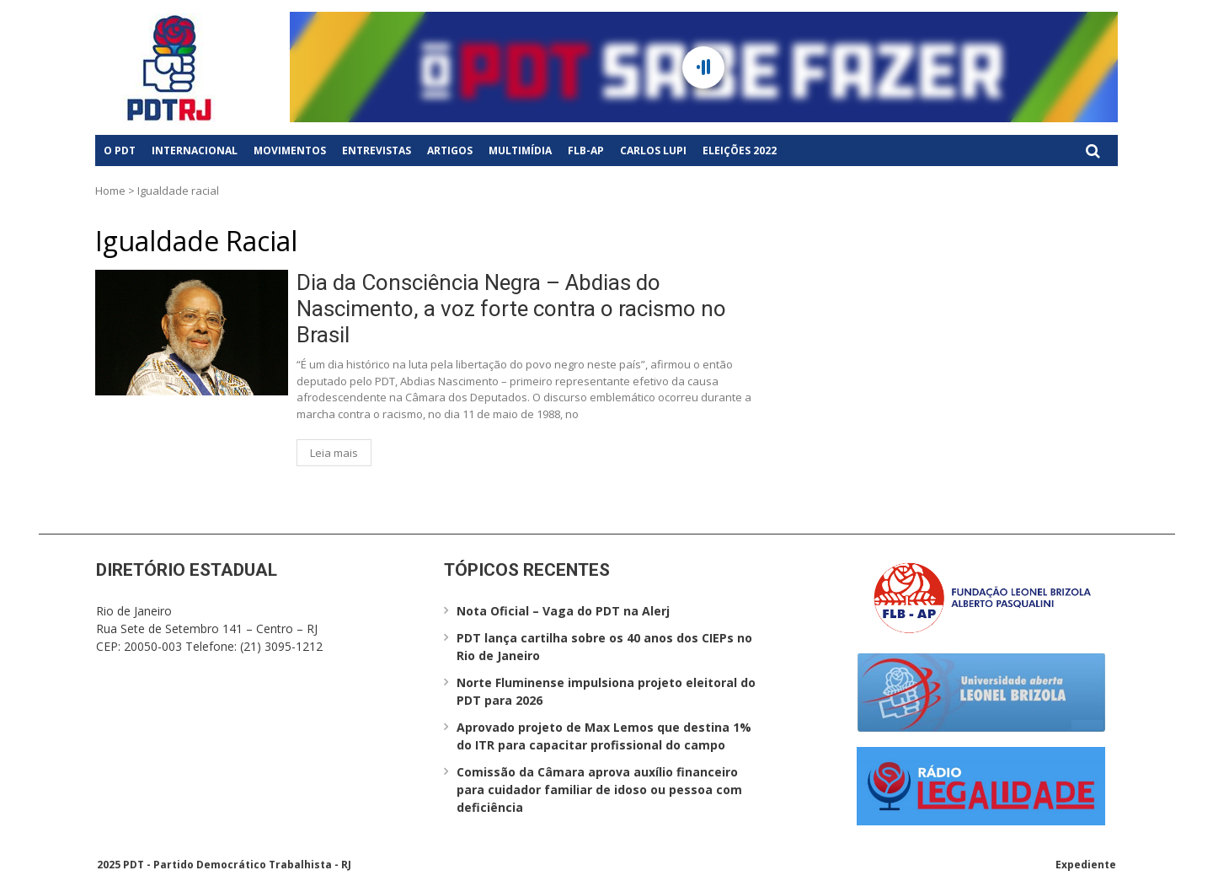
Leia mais (334, 452)
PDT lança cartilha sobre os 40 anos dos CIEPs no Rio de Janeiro (604, 646)
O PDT (120, 150)
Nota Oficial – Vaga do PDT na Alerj (563, 611)
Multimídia (520, 150)
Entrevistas (376, 150)
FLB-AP (586, 150)
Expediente (1085, 864)
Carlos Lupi (653, 150)
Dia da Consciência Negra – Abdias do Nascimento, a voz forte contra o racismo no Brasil (511, 308)
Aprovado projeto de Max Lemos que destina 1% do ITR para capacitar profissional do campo (604, 736)
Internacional (195, 150)
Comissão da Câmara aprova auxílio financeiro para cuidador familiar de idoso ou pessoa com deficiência (599, 789)
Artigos (450, 150)
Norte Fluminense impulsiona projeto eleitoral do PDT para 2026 (606, 691)
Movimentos (290, 150)
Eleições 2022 (740, 150)
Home (110, 190)
